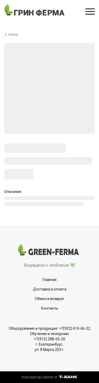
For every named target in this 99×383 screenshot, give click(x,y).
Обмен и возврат (49, 299)
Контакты (49, 308)
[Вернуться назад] (49, 34)
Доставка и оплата (49, 289)
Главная (49, 280)
